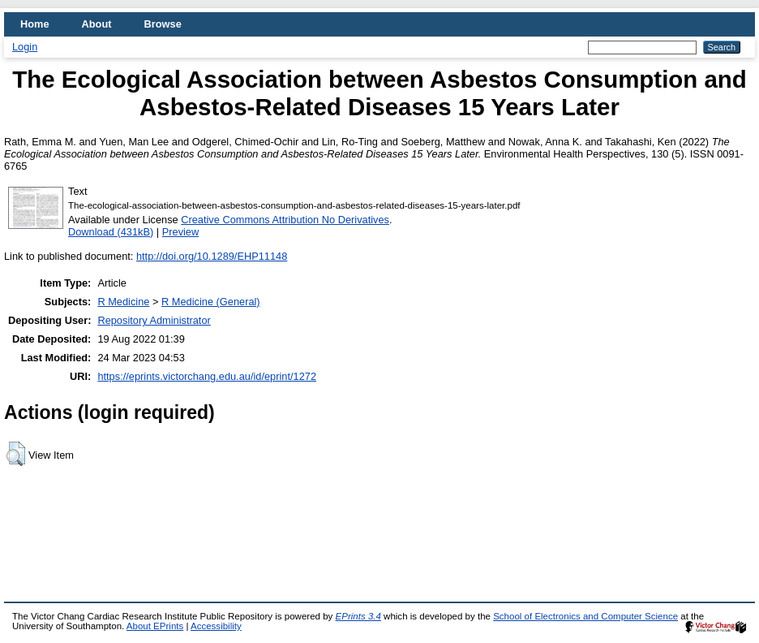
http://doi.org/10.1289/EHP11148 (211, 256)
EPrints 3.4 (358, 616)
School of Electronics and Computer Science (585, 616)
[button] (15, 454)
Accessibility (216, 626)
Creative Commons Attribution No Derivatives (285, 220)
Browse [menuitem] (163, 24)
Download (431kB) (110, 232)
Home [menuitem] (34, 24)
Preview (180, 232)
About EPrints (154, 626)
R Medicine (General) (210, 302)
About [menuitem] (97, 24)
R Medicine (123, 302)
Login (24, 47)
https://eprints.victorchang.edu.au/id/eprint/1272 (206, 376)
